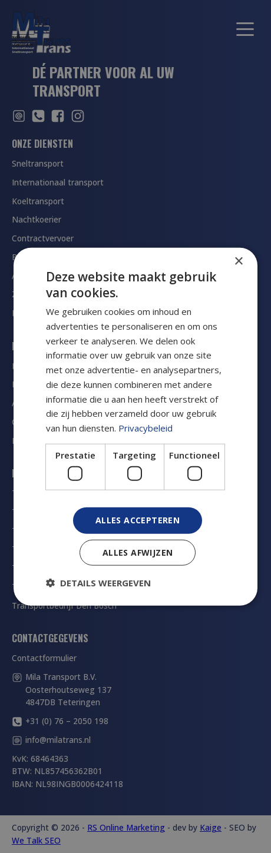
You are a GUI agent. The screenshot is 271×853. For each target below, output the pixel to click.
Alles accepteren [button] (137, 520)
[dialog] (135, 426)
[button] (98, 582)
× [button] (238, 261)
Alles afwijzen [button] (138, 552)
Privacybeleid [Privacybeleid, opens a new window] (145, 428)
